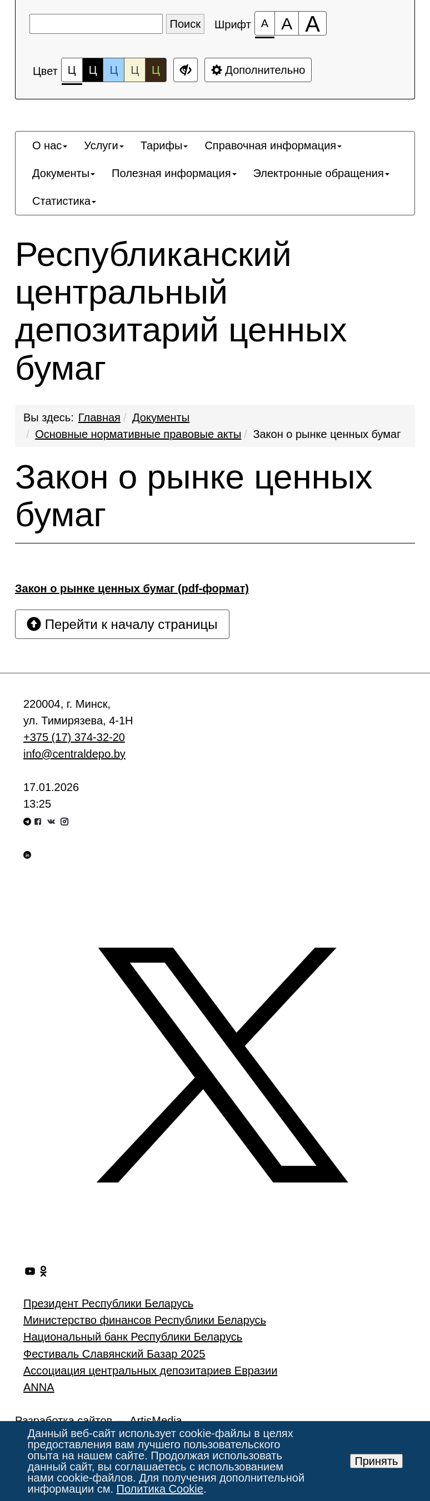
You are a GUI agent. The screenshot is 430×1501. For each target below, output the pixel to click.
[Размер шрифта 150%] (286, 23)
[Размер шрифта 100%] (264, 23)
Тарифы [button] (164, 145)
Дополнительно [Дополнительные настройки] (258, 70)
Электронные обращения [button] (321, 173)
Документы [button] (63, 173)
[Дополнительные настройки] (185, 70)
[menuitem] (50, 145)
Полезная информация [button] (174, 173)
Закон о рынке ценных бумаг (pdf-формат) (132, 588)
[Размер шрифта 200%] (312, 23)
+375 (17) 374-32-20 (74, 737)
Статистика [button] (64, 201)
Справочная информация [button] (273, 145)
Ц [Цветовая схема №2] (93, 70)
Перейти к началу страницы (122, 624)
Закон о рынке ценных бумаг (327, 434)
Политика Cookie (160, 1489)
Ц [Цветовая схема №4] (135, 70)
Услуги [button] (104, 145)
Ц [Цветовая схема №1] (72, 73)
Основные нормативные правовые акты (138, 434)
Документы (160, 417)
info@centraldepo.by (74, 754)
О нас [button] (49, 145)
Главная (99, 417)
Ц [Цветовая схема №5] (156, 70)
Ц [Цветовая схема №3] (113, 70)
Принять (376, 1461)
